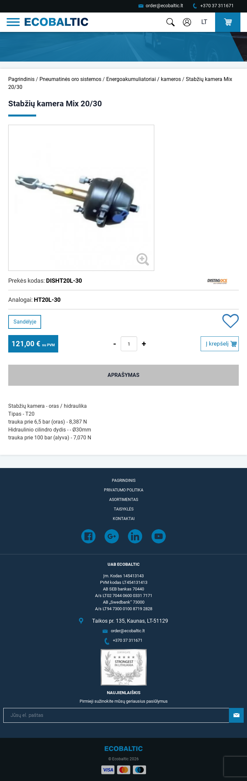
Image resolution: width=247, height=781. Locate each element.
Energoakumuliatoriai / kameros (143, 79)
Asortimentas (123, 499)
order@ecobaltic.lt (164, 5)
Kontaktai (124, 518)
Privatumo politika (123, 490)
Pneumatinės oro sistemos (70, 79)
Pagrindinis (21, 79)
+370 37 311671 (217, 5)
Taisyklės (124, 509)
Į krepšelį (217, 343)
